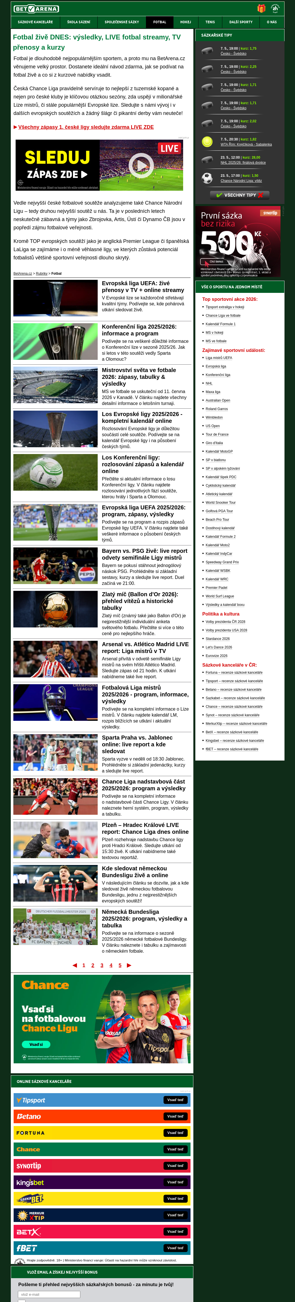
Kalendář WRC (217, 777)
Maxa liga (213, 590)
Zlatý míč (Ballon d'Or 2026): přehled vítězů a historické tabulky (140, 601)
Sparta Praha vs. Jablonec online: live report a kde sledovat (137, 744)
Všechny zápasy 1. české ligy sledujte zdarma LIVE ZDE (86, 127)
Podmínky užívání (93, 1293)
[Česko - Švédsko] (209, 249)
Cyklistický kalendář (221, 684)
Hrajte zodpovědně (27, 1263)
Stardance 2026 (218, 837)
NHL (209, 581)
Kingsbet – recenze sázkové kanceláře (235, 939)
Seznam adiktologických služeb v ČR (120, 1281)
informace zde (111, 1269)
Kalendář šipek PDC (221, 675)
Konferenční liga (218, 573)
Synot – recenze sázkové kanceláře (233, 913)
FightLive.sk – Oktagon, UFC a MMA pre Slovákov (141, 1189)
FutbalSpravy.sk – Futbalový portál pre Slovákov (139, 1206)
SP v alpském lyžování (223, 667)
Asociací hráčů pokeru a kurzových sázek (46, 1251)
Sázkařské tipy (216, 233)
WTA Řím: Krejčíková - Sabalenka (246, 343)
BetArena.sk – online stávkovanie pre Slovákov (138, 1180)
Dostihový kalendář (220, 726)
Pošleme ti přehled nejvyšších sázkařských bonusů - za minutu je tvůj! (96, 1093)
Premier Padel (216, 786)
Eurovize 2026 (217, 854)
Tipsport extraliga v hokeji (225, 505)
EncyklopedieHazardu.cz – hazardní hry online (138, 1155)
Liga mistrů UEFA (219, 556)
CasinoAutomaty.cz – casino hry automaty (134, 1163)
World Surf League (220, 794)
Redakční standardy (59, 1293)
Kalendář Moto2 (218, 743)
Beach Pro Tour (217, 718)
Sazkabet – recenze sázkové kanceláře (235, 896)
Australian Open (218, 598)
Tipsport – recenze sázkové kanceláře (234, 879)
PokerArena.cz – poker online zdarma (52, 1206)
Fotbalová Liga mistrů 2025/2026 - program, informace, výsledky (145, 694)
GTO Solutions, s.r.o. (235, 1293)
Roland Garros (217, 607)
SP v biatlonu (216, 658)
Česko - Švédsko (233, 252)
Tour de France (217, 633)
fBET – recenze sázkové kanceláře (232, 947)
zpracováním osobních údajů (69, 1115)
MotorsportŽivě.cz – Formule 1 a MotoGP (55, 1189)
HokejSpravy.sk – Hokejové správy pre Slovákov (139, 1197)
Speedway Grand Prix (222, 760)
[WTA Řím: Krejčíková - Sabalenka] (209, 339)
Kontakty (32, 1293)
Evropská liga (216, 564)
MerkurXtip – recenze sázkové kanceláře (236, 922)
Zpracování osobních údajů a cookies (141, 1293)
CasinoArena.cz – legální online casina (53, 1223)
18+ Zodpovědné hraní (192, 1293)
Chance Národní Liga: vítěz (241, 379)
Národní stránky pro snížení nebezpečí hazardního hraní (214, 1281)
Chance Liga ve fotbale (223, 514)
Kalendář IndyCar (219, 752)
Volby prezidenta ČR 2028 (225, 820)
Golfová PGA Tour (219, 709)
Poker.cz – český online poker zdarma (52, 1214)
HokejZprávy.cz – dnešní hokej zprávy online (57, 1172)
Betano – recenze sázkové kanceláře (234, 888)
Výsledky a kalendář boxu (225, 803)
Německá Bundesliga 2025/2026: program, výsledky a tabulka (144, 919)
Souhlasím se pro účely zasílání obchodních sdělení (88, 1115)
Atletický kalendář (219, 692)
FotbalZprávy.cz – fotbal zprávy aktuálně (54, 1163)
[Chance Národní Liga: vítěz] (209, 376)
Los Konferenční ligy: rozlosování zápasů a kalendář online (143, 464)
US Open (213, 624)
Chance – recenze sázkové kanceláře (234, 905)
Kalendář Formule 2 (221, 735)
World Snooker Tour (221, 701)
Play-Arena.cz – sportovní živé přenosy (53, 1197)
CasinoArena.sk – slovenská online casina (135, 1214)
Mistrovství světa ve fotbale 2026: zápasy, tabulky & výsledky (139, 377)
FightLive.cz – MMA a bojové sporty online (56, 1155)
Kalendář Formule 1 (221, 522)
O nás (15, 1293)
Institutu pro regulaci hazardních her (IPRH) (149, 1246)
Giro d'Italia (214, 641)
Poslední (129, 965)
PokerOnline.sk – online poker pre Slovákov (136, 1223)
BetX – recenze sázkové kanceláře (232, 930)
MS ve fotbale (216, 539)
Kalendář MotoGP (219, 650)
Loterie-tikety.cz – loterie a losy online (131, 1172)
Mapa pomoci (160, 1281)
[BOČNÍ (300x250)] (238, 473)
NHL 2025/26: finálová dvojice (243, 361)
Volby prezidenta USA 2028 (226, 828)
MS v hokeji (214, 531)
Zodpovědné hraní (244, 1246)
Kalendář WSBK (218, 769)
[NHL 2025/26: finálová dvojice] (209, 357)
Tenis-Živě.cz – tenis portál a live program (55, 1180)
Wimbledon (214, 616)
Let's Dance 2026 (219, 845)
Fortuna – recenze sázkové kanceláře (234, 871)
